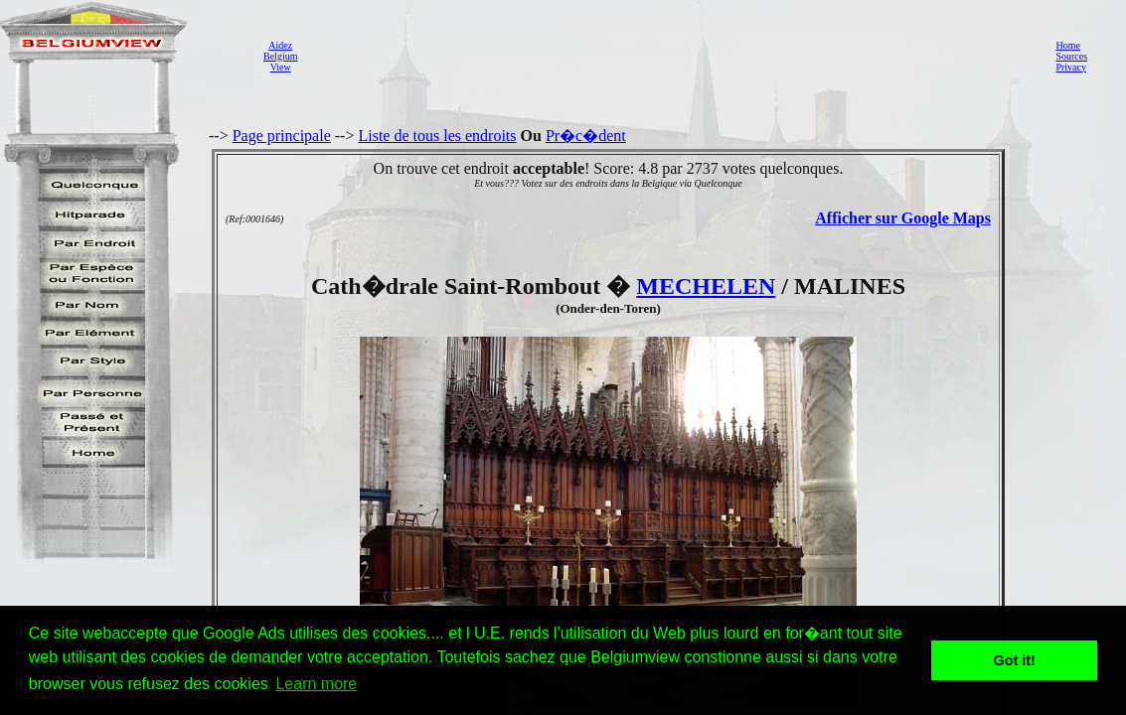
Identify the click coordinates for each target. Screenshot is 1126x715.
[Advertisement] (671, 55)
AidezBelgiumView (280, 56)
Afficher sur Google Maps (903, 218)
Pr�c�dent (586, 135)
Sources (1071, 56)
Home (1067, 45)
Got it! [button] (1015, 660)
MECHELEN (705, 286)
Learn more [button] (316, 683)
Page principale (282, 135)
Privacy (1070, 67)
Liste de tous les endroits (437, 135)
